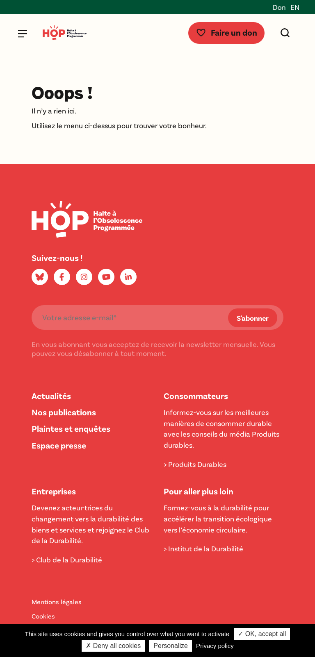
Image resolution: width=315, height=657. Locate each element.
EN (294, 6)
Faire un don (226, 32)
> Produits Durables (195, 464)
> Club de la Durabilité (67, 559)
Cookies (43, 616)
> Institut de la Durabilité (203, 548)
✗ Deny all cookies (113, 645)
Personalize (170, 645)
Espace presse (59, 445)
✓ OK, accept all (262, 633)
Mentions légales (57, 601)
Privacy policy (215, 645)
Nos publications (64, 412)
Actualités (51, 395)
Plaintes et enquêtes (71, 428)
